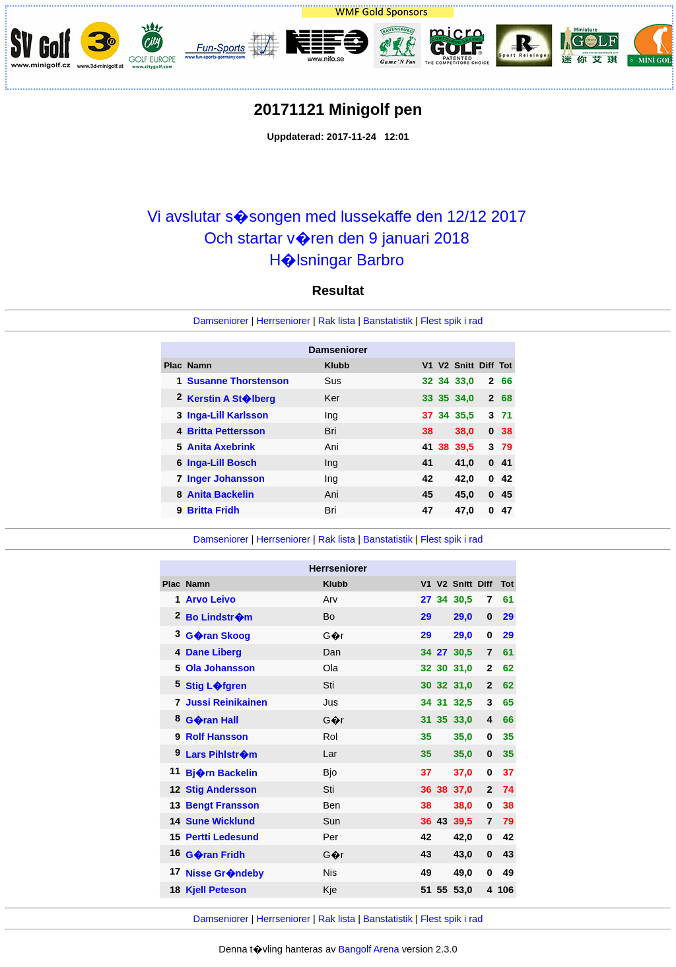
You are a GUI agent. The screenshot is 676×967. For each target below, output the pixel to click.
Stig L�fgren (216, 686)
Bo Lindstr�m (219, 617)
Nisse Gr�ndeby (224, 873)
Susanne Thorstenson (238, 381)
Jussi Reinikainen (226, 702)
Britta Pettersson (226, 431)
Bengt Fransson (222, 805)
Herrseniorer (283, 321)
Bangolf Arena (369, 949)
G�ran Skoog (218, 635)
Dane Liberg (214, 652)
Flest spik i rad (452, 321)
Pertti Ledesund (222, 837)
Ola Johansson (220, 668)
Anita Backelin (220, 494)
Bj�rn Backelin (221, 773)
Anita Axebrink (221, 447)
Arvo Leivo (211, 599)
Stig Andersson (221, 789)
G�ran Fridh (215, 855)
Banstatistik (388, 321)
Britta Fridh (213, 510)
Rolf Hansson (217, 736)
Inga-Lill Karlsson (228, 415)
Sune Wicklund (220, 821)
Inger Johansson (226, 478)
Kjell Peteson (216, 889)
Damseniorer (221, 321)
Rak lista (336, 321)
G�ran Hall (212, 720)
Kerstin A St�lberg (231, 398)
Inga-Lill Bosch (222, 462)
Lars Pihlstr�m (221, 754)
